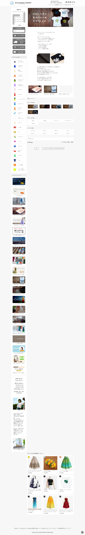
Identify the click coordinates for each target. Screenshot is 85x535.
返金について (38, 528)
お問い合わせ (67, 4)
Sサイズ (44, 130)
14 (60, 148)
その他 (33, 123)
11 (53, 148)
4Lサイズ (56, 133)
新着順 (72, 142)
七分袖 (44, 120)
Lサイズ (68, 130)
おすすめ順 (63, 142)
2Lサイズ (33, 133)
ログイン (62, 4)
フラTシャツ (32, 98)
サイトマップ (68, 528)
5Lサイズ (68, 133)
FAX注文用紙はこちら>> (19, 388)
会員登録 (57, 4)
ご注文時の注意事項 (31, 528)
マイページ (51, 4)
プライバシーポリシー (53, 528)
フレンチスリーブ (68, 120)
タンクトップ (56, 120)
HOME (28, 98)
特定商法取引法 (61, 528)
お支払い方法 (45, 528)
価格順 (68, 142)
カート (73, 4)
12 (55, 148)
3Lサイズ (44, 133)
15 (63, 148)
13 (58, 148)
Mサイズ (56, 130)
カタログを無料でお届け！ (19, 444)
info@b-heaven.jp (19, 380)
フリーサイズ (33, 130)
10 (50, 148)
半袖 (33, 120)
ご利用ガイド (17, 528)
